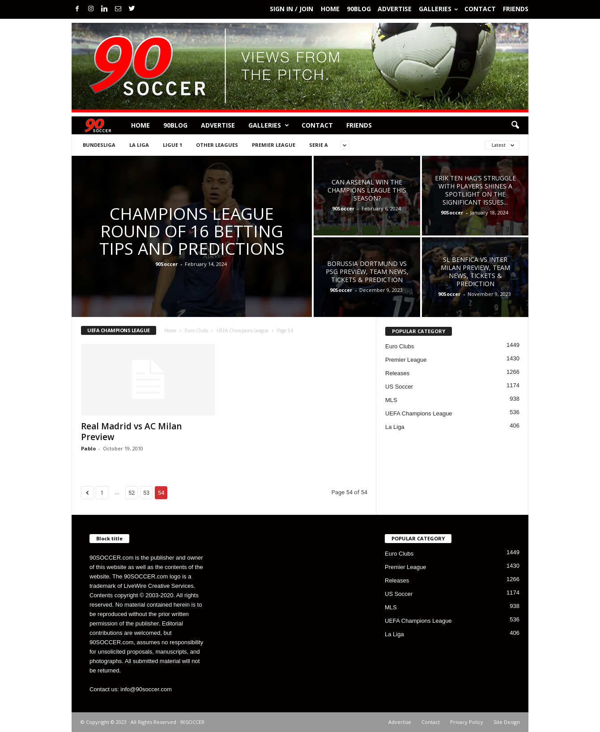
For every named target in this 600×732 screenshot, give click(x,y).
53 (146, 492)
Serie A (318, 144)
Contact (480, 8)
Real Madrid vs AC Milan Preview (131, 431)
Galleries (438, 8)
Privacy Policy (466, 722)
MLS (391, 400)
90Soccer (166, 264)
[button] (515, 125)
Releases (397, 373)
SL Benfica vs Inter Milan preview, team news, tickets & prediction (475, 271)
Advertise (395, 8)
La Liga (139, 144)
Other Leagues (217, 144)
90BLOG (359, 8)
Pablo (88, 448)
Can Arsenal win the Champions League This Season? (367, 190)
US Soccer (399, 386)
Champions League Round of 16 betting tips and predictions (192, 231)
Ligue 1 (172, 144)
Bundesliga (99, 144)
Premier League (273, 144)
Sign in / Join (291, 8)
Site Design (507, 722)
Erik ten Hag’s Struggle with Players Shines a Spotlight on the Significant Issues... (475, 190)
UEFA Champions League (242, 330)
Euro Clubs (196, 330)
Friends (515, 8)
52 (131, 492)
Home (330, 8)
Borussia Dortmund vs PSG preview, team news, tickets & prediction (367, 271)
